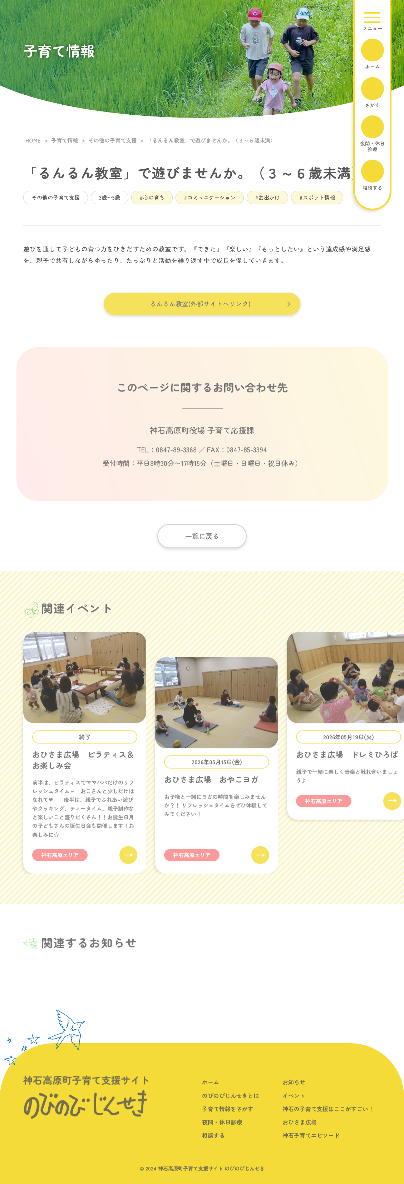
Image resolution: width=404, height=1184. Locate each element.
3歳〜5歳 (109, 197)
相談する (213, 1143)
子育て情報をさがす (227, 1117)
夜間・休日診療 (222, 1130)
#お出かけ (267, 197)
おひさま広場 (299, 1130)
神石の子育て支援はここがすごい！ (328, 1117)
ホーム (210, 1090)
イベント (293, 1104)
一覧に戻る (202, 544)
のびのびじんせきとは (230, 1104)
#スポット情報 (317, 197)
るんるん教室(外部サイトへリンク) (200, 312)
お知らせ (293, 1090)
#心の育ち (151, 197)
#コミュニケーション (210, 197)
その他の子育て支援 (55, 197)
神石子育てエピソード (311, 1143)
